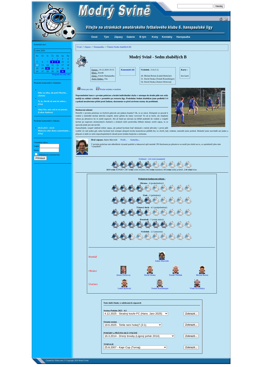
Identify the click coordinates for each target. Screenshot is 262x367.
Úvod (79, 47)
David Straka (149, 274)
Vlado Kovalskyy (197, 287)
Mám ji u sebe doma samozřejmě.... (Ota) (54, 131)
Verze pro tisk (85, 89)
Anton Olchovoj (123, 274)
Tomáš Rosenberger (159, 287)
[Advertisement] (52, 191)
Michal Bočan (202, 274)
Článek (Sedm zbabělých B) (119, 47)
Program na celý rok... (61, 74)
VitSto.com (58, 361)
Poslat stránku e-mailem (108, 89)
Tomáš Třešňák (175, 274)
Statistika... (135, 140)
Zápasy (88, 47)
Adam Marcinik (162, 260)
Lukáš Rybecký (124, 287)
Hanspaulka (99, 47)
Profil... (123, 140)
